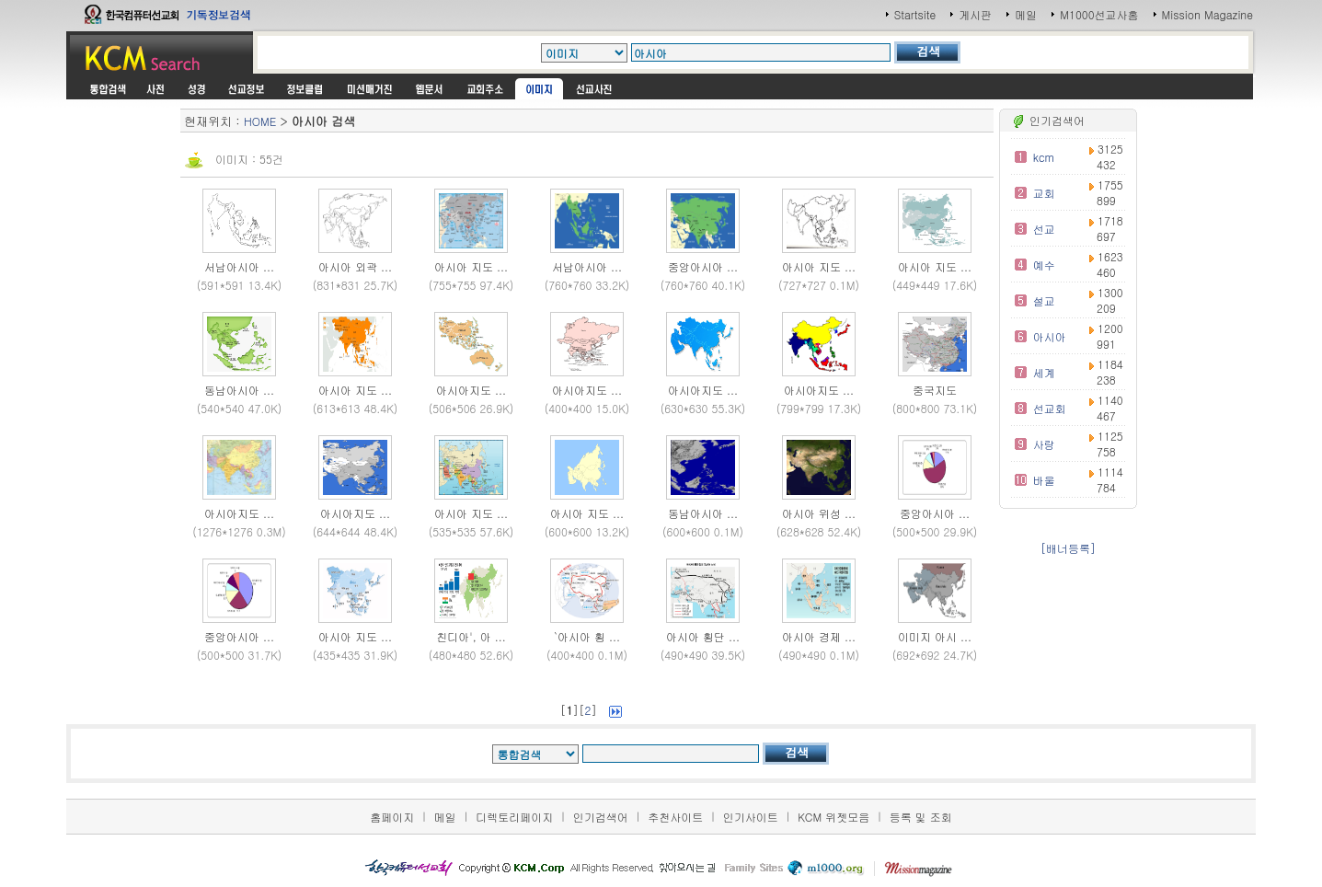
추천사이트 (675, 816)
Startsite (915, 14)
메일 (1026, 14)
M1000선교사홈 (1099, 14)
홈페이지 (392, 816)
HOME (260, 121)
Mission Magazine (1208, 14)
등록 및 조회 (921, 816)
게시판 (975, 14)
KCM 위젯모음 (833, 816)
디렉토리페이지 (514, 816)
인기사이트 (750, 816)
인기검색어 (600, 816)
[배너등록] (1068, 548)
